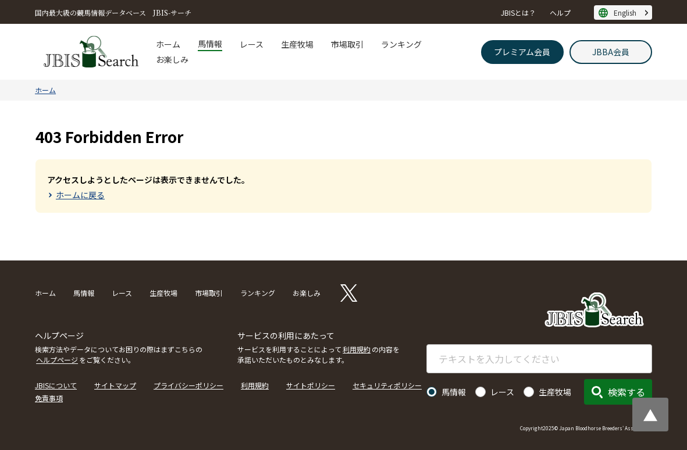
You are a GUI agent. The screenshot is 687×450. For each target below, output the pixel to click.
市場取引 (347, 44)
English (625, 12)
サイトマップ (115, 385)
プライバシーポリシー (188, 385)
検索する (626, 392)
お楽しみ (172, 59)
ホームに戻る (80, 195)
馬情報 (210, 43)
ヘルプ (560, 12)
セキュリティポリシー (387, 385)
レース (252, 44)
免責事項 (49, 398)
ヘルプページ (57, 360)
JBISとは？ (518, 12)
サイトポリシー (310, 385)
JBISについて (56, 385)
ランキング (401, 44)
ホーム (168, 44)
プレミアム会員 (522, 52)
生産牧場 (297, 44)
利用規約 (357, 349)
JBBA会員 (610, 52)
